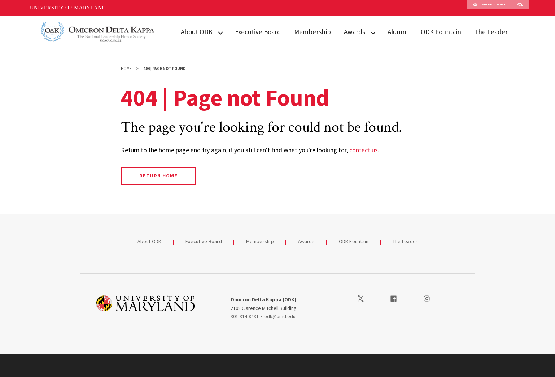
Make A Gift (489, 8)
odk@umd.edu (280, 316)
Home (126, 68)
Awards (354, 31)
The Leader (491, 31)
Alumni (398, 31)
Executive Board (258, 31)
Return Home (158, 175)
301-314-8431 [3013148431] (245, 316)
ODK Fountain (441, 31)
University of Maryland (68, 7)
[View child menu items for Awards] (373, 32)
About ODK (197, 31)
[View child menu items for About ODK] (220, 32)
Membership (312, 31)
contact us (363, 150)
